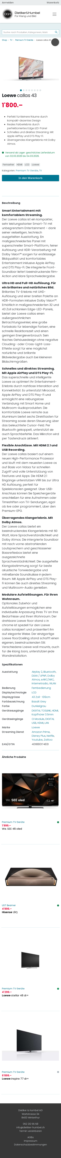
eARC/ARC (47, 679)
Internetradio (40, 683)
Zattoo (48, 740)
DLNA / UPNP (39, 676)
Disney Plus (39, 736)
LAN (47, 723)
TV (40, 170)
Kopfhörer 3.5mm (43, 714)
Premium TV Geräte (27, 170)
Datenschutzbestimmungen (30, 1144)
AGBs (30, 1137)
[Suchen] (55, 32)
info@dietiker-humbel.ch (30, 1127)
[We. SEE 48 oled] (30, 802)
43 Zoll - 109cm (41, 697)
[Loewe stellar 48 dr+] (30, 969)
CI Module (38, 719)
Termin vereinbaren (30, 1131)
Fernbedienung (41, 688)
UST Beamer (9, 905)
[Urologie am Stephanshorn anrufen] (55, 42)
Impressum (30, 1140)
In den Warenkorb (30, 178)
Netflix (50, 736)
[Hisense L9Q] (30, 886)
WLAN (52, 683)
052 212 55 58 (30, 1124)
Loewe (9, 95)
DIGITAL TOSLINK (41, 710)
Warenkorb (53, 2)
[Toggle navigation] (54, 14)
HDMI (19, 164)
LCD (27, 164)
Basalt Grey (39, 701)
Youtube (37, 740)
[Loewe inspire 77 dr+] (30, 1052)
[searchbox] (26, 32)
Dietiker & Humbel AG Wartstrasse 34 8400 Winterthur (30, 1114)
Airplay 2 (37, 672)
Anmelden (8, 2)
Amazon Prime (41, 732)
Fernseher (8, 164)
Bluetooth (49, 672)
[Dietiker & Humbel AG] (24, 14)
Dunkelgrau (39, 706)
